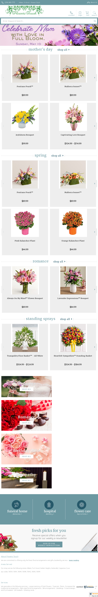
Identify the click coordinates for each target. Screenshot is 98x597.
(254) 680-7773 (10, 2)
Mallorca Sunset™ (73, 86)
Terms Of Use (53, 595)
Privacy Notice (64, 595)
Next (95, 77)
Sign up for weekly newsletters (49, 487)
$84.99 (73, 306)
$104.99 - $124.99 (25, 364)
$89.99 (25, 95)
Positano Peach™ (25, 86)
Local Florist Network (78, 595)
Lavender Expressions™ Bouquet (73, 298)
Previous (3, 77)
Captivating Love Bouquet (73, 135)
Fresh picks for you (49, 476)
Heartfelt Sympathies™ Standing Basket (73, 356)
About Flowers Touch (9, 499)
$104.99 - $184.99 (73, 364)
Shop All (62, 49)
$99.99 (25, 143)
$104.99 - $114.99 (73, 143)
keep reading (74, 503)
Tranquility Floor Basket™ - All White (25, 356)
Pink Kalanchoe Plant (25, 241)
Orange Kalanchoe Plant (73, 241)
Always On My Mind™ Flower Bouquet (25, 298)
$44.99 (25, 249)
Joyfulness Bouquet (25, 135)
